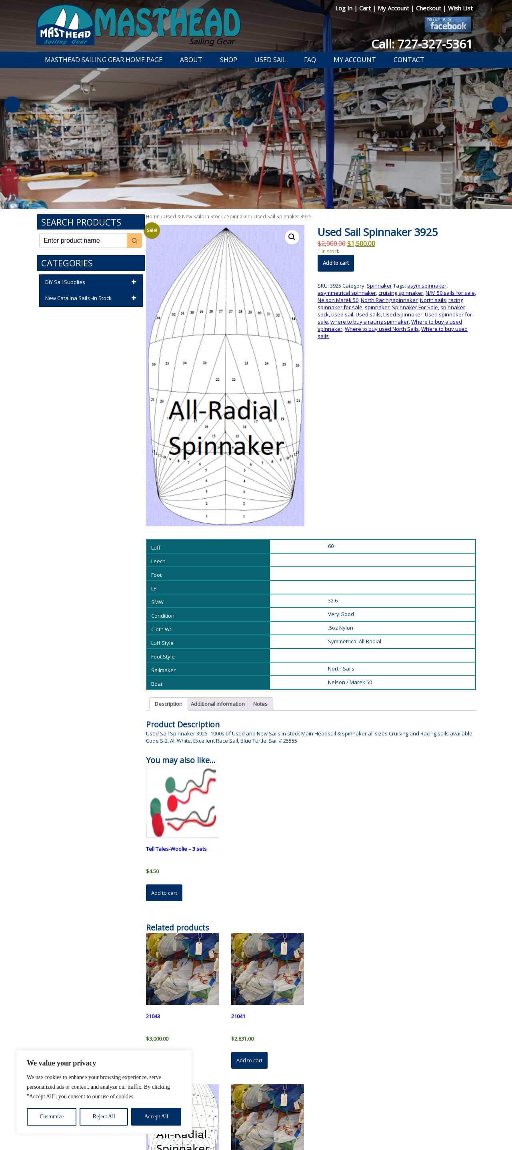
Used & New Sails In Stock (193, 216)
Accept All (156, 1117)
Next (500, 105)
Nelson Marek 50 (338, 300)
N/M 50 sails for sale (450, 292)
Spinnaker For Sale (415, 307)
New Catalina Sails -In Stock (92, 298)
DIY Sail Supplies (92, 282)
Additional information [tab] (218, 703)
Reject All (104, 1117)
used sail (342, 314)
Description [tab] (168, 703)
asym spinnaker (426, 285)
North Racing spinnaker (389, 300)
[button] (292, 237)
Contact (409, 59)
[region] (104, 1092)
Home (153, 216)
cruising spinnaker (400, 292)
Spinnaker (238, 216)
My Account (394, 8)
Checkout (429, 8)
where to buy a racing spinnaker (369, 321)
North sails (433, 300)
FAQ (310, 59)
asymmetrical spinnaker (347, 292)
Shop (228, 59)
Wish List (460, 8)
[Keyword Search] (83, 241)
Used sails (368, 314)
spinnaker (377, 307)
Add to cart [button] (164, 892)
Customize (52, 1117)
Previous (12, 105)
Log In (344, 8)
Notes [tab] (260, 703)
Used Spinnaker (402, 314)
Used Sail (270, 59)
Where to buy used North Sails (382, 328)
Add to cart (336, 262)
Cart (365, 8)
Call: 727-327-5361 (422, 44)
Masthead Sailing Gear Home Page (103, 59)
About (191, 59)
